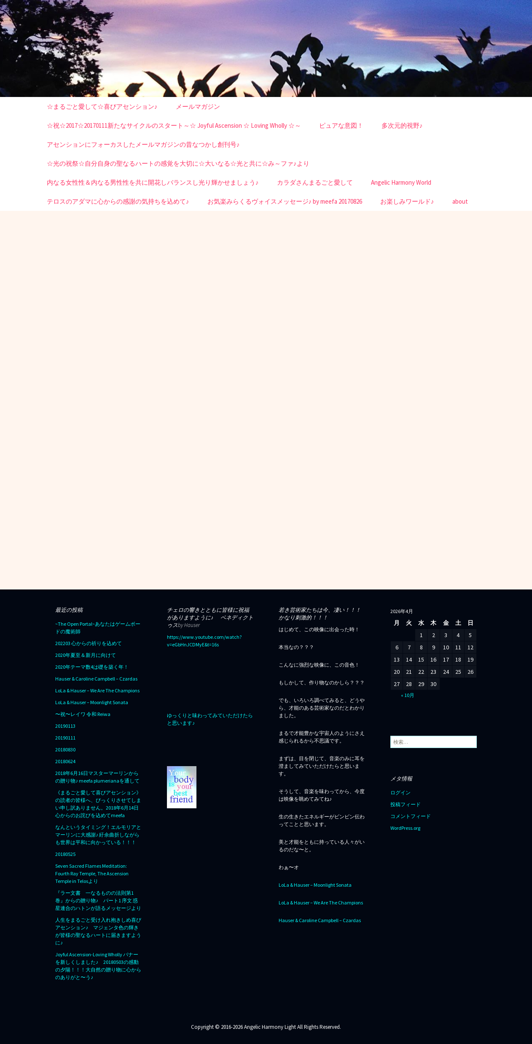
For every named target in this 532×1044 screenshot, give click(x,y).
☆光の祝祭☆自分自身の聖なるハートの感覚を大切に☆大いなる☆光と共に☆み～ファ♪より (178, 163)
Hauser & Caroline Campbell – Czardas (96, 678)
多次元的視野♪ (402, 125)
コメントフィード (410, 816)
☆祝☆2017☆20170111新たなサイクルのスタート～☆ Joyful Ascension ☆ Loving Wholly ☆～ (174, 125)
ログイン (400, 792)
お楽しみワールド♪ (407, 201)
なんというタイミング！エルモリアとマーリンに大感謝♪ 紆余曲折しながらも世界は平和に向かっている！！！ (98, 834)
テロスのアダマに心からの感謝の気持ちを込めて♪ (118, 201)
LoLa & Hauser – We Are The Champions (97, 690)
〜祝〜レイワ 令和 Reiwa (82, 714)
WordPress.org (405, 828)
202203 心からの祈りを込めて (88, 643)
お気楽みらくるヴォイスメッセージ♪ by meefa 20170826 (285, 201)
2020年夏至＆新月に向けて (85, 655)
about (460, 201)
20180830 (65, 749)
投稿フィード (405, 804)
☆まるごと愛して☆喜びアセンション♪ (102, 106)
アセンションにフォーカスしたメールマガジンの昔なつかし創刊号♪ (143, 144)
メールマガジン (198, 106)
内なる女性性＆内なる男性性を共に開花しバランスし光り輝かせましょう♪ (153, 182)
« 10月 (407, 695)
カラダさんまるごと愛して (315, 182)
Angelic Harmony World (401, 182)
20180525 (65, 854)
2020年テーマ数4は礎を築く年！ (92, 667)
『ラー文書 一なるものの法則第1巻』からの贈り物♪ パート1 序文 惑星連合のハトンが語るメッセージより (98, 900)
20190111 (65, 738)
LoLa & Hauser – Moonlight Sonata (91, 702)
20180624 (65, 761)
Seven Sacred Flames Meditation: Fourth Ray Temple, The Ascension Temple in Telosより (92, 873)
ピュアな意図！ (341, 125)
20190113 (65, 726)
